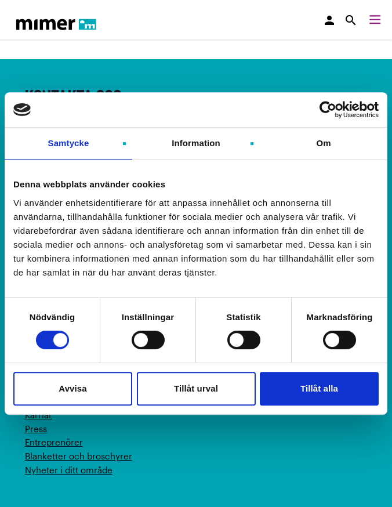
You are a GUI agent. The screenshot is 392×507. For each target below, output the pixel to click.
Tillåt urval (196, 388)
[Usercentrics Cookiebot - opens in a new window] (328, 109)
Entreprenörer (54, 442)
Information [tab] (196, 143)
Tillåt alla (319, 388)
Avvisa (72, 388)
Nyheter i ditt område (68, 470)
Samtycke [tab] (68, 143)
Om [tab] (323, 143)
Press (36, 428)
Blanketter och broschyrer (78, 456)
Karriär (38, 415)
